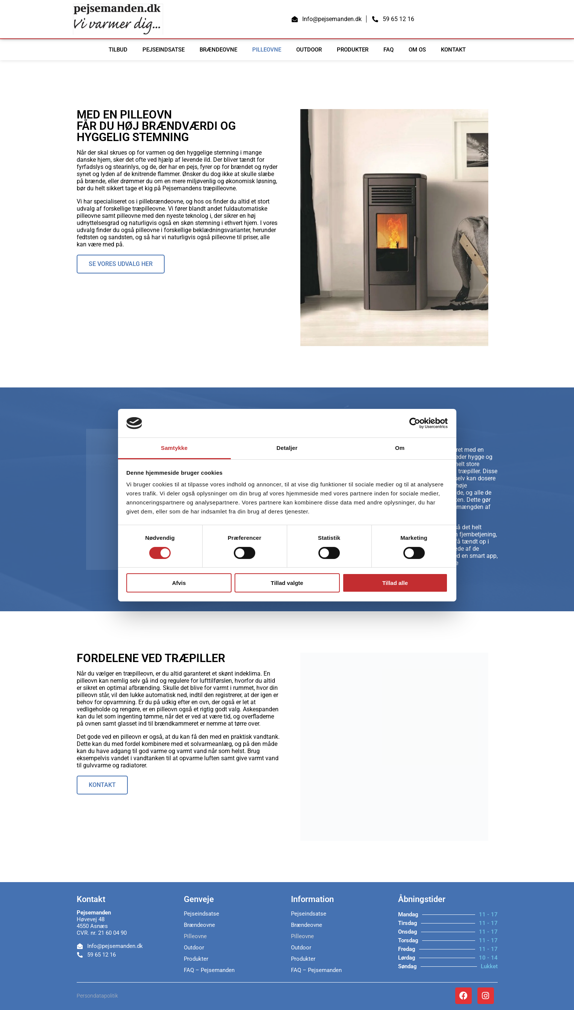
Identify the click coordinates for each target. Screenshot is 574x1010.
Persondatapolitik (97, 996)
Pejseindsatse (163, 49)
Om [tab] (399, 448)
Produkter (352, 49)
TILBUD (118, 49)
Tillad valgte (287, 583)
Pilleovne (266, 49)
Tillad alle (395, 583)
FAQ (388, 49)
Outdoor (309, 49)
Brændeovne (218, 49)
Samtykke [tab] (174, 448)
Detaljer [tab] (287, 448)
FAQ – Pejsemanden (209, 970)
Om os (417, 49)
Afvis (179, 583)
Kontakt (453, 49)
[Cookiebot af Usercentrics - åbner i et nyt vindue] (415, 423)
